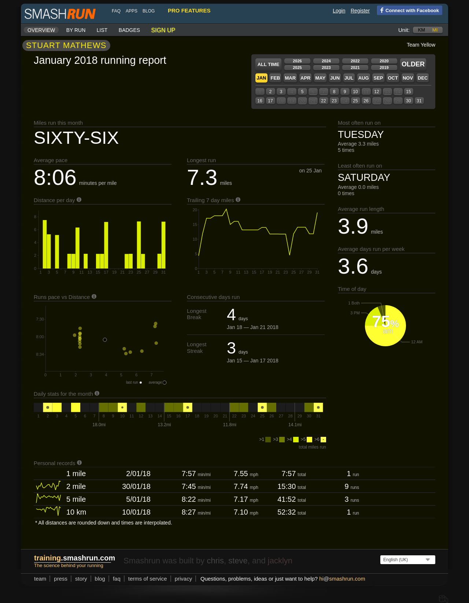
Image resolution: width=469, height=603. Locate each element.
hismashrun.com (342, 578)
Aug (363, 78)
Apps (131, 11)
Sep (378, 78)
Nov (408, 78)
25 (355, 100)
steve (238, 560)
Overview (41, 30)
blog (149, 11)
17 (270, 100)
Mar (290, 78)
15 (408, 91)
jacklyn (280, 560)
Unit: (404, 30)
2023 (326, 67)
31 (419, 100)
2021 (355, 67)
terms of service (147, 578)
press (60, 578)
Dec (423, 78)
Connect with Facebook (408, 10)
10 (355, 91)
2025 (297, 67)
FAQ (116, 11)
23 (334, 100)
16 (259, 100)
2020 (384, 61)
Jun (335, 78)
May (320, 78)
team (40, 578)
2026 (297, 61)
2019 (384, 67)
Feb (275, 78)
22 (323, 100)
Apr (305, 78)
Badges (129, 30)
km (421, 30)
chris (215, 560)
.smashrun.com (74, 558)
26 (365, 100)
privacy (183, 578)
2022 (355, 61)
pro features (189, 10)
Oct (393, 78)
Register (360, 11)
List (102, 30)
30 (408, 100)
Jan (261, 78)
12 (376, 91)
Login (339, 11)
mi (434, 30)
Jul (349, 78)
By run (76, 30)
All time (269, 64)
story (81, 578)
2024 (326, 61)
